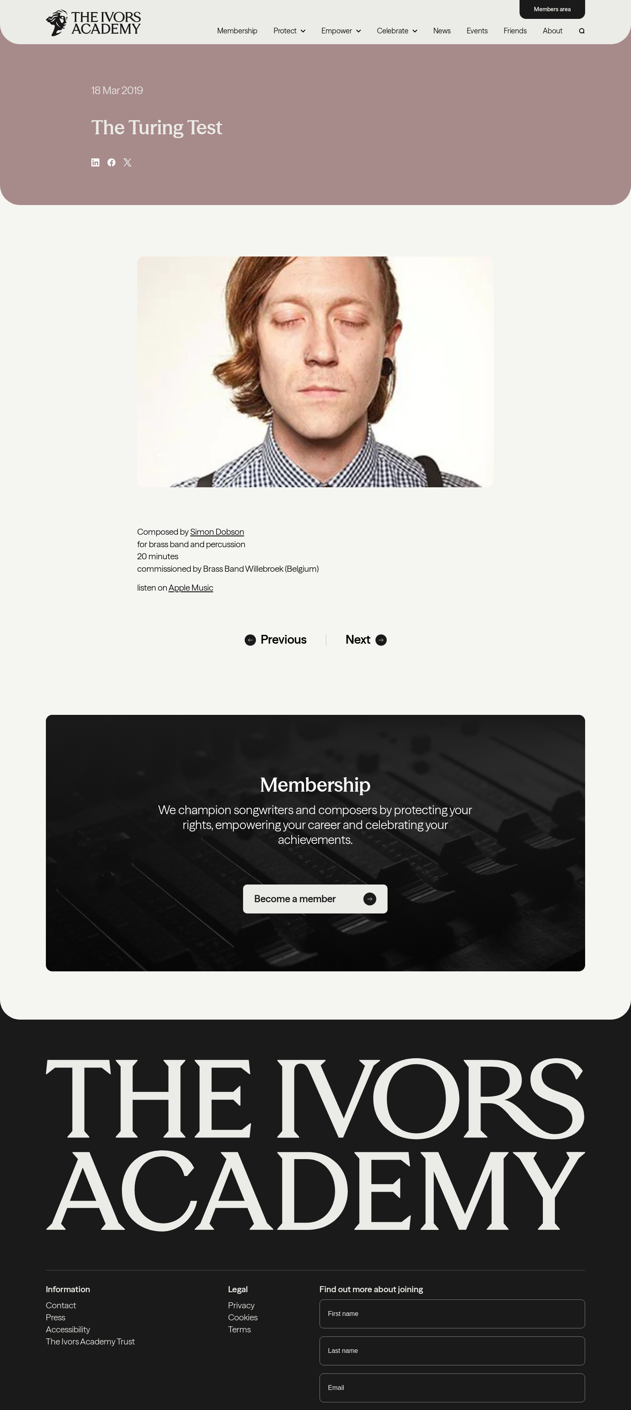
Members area (552, 9)
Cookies (243, 1317)
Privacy (241, 1305)
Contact (61, 1305)
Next (366, 639)
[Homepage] (93, 23)
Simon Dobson (217, 532)
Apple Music (191, 588)
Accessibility (68, 1329)
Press (55, 1317)
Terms (239, 1329)
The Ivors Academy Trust (90, 1341)
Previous (276, 639)
